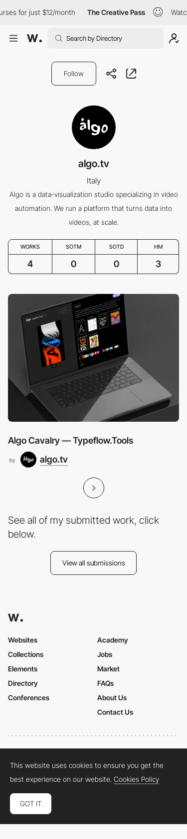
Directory (23, 683)
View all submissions (93, 563)
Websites (22, 640)
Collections (25, 654)
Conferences (28, 697)
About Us (112, 697)
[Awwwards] (34, 38)
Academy (112, 640)
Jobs (104, 654)
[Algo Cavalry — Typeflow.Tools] (93, 358)
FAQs (105, 683)
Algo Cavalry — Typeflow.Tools (70, 440)
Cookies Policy (136, 779)
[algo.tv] (44, 459)
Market (108, 668)
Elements (22, 668)
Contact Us (115, 712)
